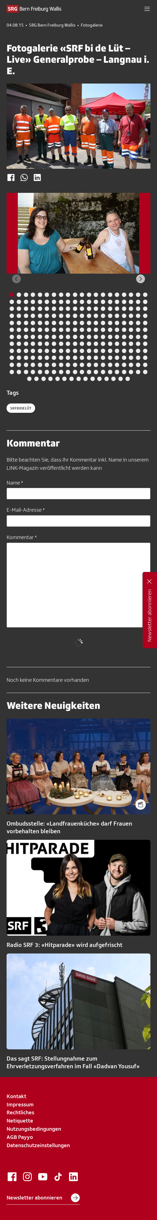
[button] (147, 8)
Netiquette (20, 1121)
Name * (15, 483)
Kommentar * (22, 537)
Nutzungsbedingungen (34, 1129)
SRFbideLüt (21, 408)
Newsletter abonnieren (43, 1197)
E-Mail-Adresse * (26, 510)
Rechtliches (20, 1112)
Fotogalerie (91, 25)
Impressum (20, 1104)
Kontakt (16, 1096)
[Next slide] (140, 278)
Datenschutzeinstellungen (38, 1145)
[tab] (12, 295)
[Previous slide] (16, 278)
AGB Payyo (20, 1137)
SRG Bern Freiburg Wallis (52, 25)
